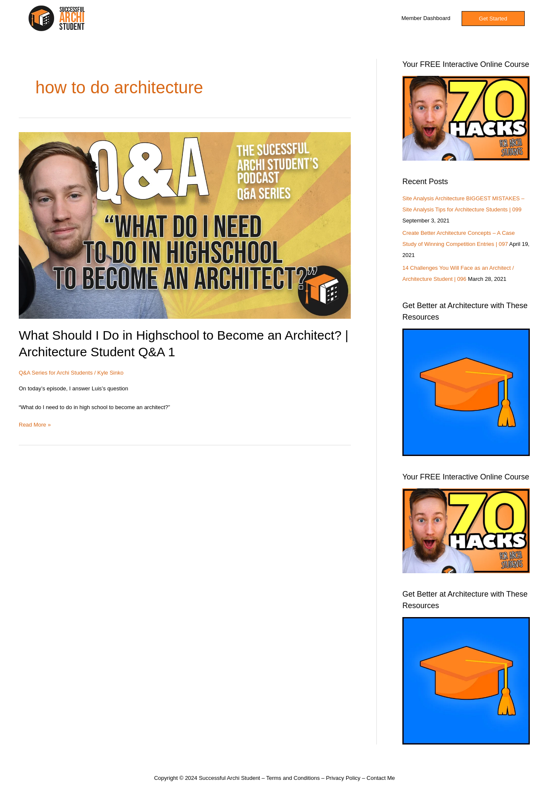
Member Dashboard (426, 18)
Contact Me (381, 778)
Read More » (35, 424)
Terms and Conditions (293, 778)
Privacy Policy (343, 778)
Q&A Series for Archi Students (55, 372)
